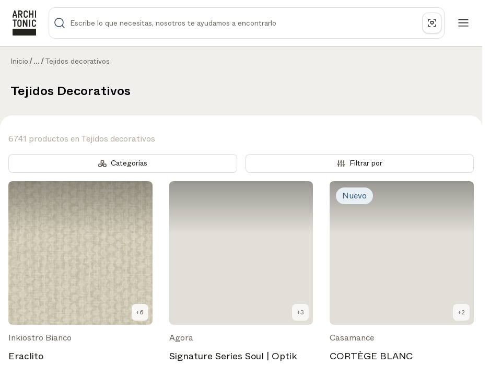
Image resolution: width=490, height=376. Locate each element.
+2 (461, 312)
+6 (140, 312)
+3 (300, 312)
